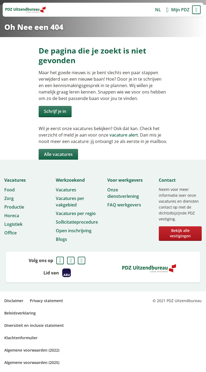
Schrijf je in (55, 111)
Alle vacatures (58, 154)
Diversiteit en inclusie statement (34, 325)
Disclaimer (13, 300)
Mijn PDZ (180, 10)
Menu (196, 9)
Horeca (11, 216)
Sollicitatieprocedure (77, 222)
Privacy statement (46, 300)
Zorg (9, 198)
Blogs (61, 239)
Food (9, 190)
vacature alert (123, 135)
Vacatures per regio (76, 213)
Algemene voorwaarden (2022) (31, 350)
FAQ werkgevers (124, 205)
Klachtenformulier (21, 337)
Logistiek (13, 224)
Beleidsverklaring (20, 313)
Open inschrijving (73, 231)
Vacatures (66, 190)
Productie (14, 207)
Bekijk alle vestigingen (180, 233)
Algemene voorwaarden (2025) (31, 362)
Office (10, 233)
